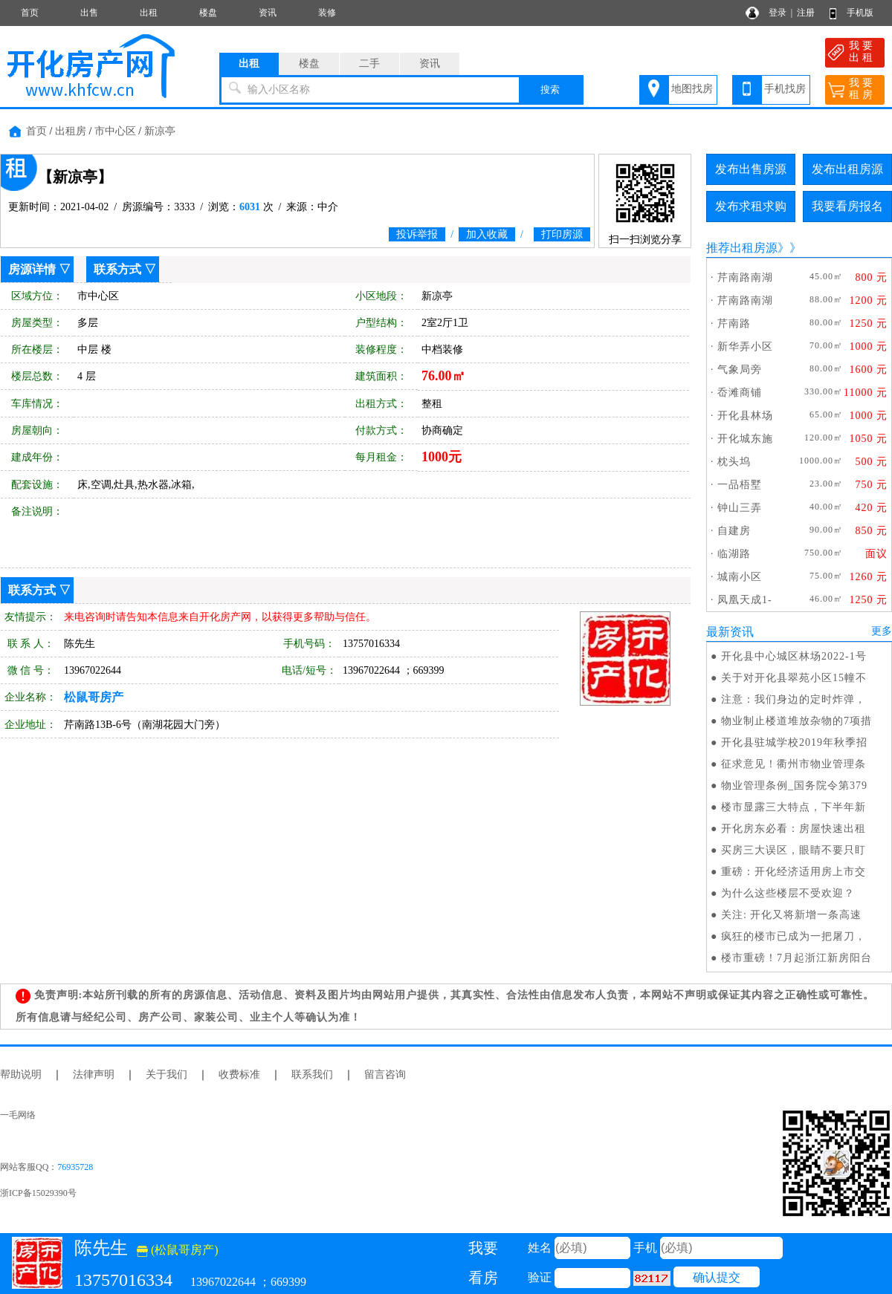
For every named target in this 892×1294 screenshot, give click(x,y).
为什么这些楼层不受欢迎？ (788, 893)
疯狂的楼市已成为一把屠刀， (793, 936)
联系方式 (117, 269)
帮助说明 (21, 1074)
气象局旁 (739, 369)
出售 (89, 12)
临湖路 (734, 553)
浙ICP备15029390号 (38, 1193)
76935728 (75, 1167)
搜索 (550, 89)
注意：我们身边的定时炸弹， (793, 699)
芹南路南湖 (745, 277)
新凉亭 (159, 131)
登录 (777, 12)
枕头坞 (734, 461)
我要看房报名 (847, 206)
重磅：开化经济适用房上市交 (793, 871)
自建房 (734, 530)
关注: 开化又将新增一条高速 (791, 914)
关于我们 (166, 1074)
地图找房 (692, 88)
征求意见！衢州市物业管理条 (793, 764)
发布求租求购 (750, 206)
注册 (806, 12)
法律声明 (93, 1074)
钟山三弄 (739, 507)
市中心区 (115, 131)
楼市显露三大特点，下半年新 (793, 807)
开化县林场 (745, 415)
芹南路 (734, 323)
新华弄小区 (745, 346)
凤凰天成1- (744, 599)
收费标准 (239, 1074)
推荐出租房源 (742, 247)
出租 (149, 12)
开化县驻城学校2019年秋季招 (794, 742)
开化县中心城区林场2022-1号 (794, 656)
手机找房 (785, 88)
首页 (30, 12)
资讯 (268, 12)
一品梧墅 (739, 484)
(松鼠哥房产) (178, 1249)
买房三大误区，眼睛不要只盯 (793, 850)
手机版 (860, 12)
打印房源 (562, 234)
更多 (881, 631)
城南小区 (739, 576)
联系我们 (312, 1074)
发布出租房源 (847, 169)
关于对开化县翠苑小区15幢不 (794, 677)
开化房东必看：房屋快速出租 (793, 828)
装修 (327, 12)
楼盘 (208, 12)
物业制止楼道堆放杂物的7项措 (796, 720)
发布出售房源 (750, 169)
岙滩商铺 (739, 392)
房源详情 (32, 269)
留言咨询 (385, 1074)
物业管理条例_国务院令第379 (794, 785)
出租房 (70, 131)
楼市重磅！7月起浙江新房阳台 (796, 957)
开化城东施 (745, 438)
